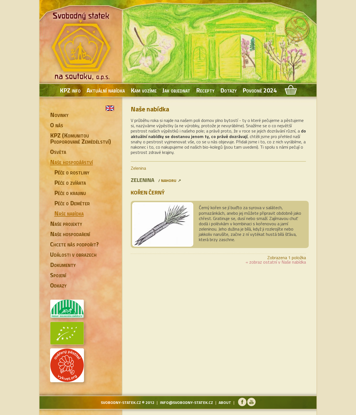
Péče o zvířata (70, 182)
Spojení (58, 275)
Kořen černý (148, 192)
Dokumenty (63, 264)
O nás (56, 125)
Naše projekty (66, 223)
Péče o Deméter (72, 203)
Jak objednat (176, 90)
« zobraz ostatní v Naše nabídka (276, 262)
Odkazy (58, 285)
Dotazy (228, 90)
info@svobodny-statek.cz (186, 402)
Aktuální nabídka (105, 90)
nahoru (168, 180)
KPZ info (70, 90)
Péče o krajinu (70, 193)
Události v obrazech (73, 254)
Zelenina (138, 168)
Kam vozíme (144, 90)
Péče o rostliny (71, 172)
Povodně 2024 (260, 90)
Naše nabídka (69, 213)
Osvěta (58, 151)
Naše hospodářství (71, 162)
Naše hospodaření (70, 234)
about (225, 402)
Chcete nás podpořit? (74, 244)
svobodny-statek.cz (121, 402)
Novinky (59, 114)
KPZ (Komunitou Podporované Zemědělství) (80, 138)
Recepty (205, 90)
